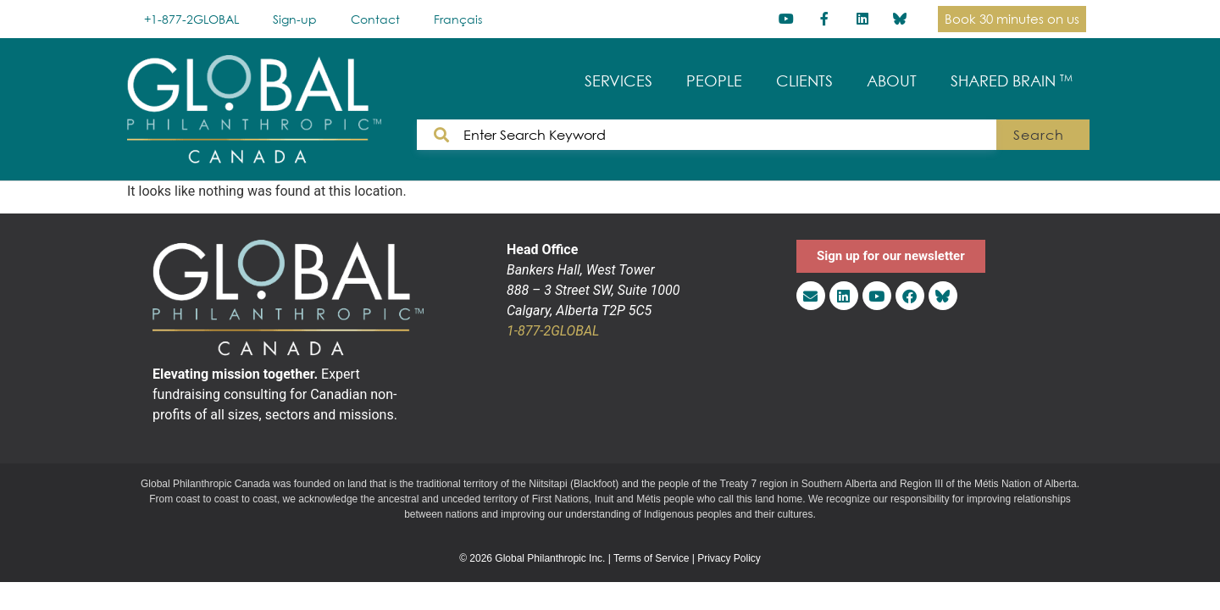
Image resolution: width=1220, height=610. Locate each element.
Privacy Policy (729, 558)
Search (1038, 134)
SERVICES (618, 81)
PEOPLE (714, 81)
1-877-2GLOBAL (553, 331)
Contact (375, 19)
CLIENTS (804, 81)
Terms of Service (651, 558)
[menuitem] (458, 19)
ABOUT (892, 81)
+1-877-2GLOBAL (191, 19)
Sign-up (295, 19)
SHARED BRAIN (1012, 81)
